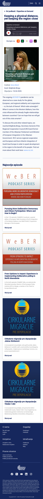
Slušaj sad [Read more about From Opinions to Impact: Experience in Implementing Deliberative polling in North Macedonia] (8, 293)
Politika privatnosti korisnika (10, 458)
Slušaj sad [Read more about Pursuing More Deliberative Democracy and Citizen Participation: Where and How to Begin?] (8, 228)
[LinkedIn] (26, 474)
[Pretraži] (36, 3)
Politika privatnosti (7, 456)
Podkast (25, 444)
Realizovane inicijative (8, 444)
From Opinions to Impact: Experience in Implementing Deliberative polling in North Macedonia (21, 276)
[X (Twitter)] (17, 474)
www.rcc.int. (28, 150)
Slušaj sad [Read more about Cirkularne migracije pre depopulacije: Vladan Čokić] (8, 418)
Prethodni (25, 432)
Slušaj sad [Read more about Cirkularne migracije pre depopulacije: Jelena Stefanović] (8, 355)
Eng (31, 3)
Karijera (5, 432)
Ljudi (4, 434)
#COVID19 (16, 97)
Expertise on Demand (25, 11)
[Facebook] (12, 474)
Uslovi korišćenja (7, 455)
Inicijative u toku (7, 442)
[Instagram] (31, 474)
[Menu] (39, 3)
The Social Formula (29, 496)
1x (17, 33)
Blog (24, 446)
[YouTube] (21, 474)
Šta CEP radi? (6, 430)
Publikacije (26, 442)
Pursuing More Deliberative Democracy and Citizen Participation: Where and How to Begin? (21, 211)
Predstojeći (26, 430)
